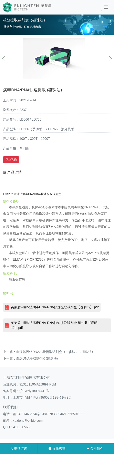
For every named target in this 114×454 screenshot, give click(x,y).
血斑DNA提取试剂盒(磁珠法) (37, 358)
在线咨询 (56, 448)
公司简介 (95, 448)
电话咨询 (19, 448)
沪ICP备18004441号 (34, 391)
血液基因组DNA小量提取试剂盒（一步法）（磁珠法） (55, 352)
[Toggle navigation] (106, 7)
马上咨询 (11, 159)
